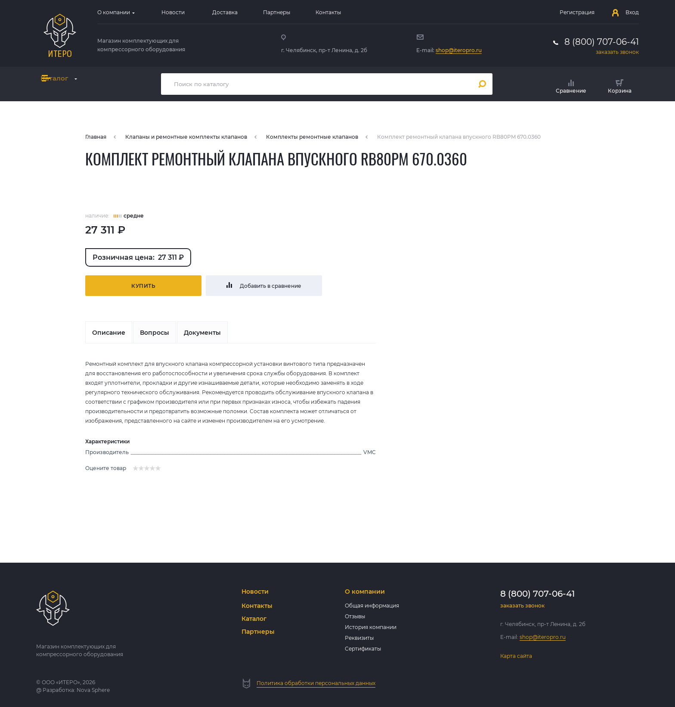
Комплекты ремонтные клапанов (312, 137)
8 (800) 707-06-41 (601, 42)
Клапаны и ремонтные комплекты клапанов (186, 137)
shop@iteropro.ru (459, 50)
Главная (95, 137)
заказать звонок (617, 52)
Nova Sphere (93, 690)
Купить (143, 286)
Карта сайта (516, 656)
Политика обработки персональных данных (316, 683)
